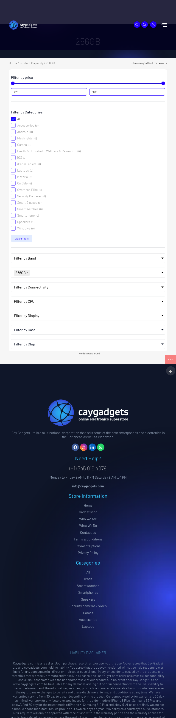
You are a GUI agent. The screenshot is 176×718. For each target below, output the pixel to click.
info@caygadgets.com (88, 486)
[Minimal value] (88, 83)
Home (13, 63)
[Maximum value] (127, 91)
